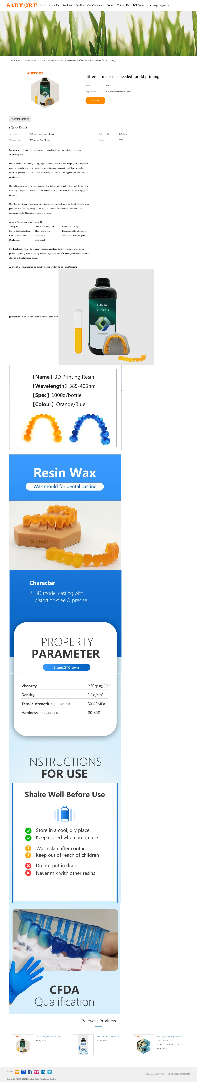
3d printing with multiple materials (50, 1036)
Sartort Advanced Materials (53, 60)
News (110, 5)
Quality (80, 5)
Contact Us (123, 5)
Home (42, 5)
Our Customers (95, 5)
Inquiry (95, 100)
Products (67, 5)
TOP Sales (138, 5)
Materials (72, 60)
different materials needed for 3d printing (96, 60)
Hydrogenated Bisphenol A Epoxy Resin (171, 1036)
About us (54, 5)
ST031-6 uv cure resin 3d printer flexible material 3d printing (110, 1036)
